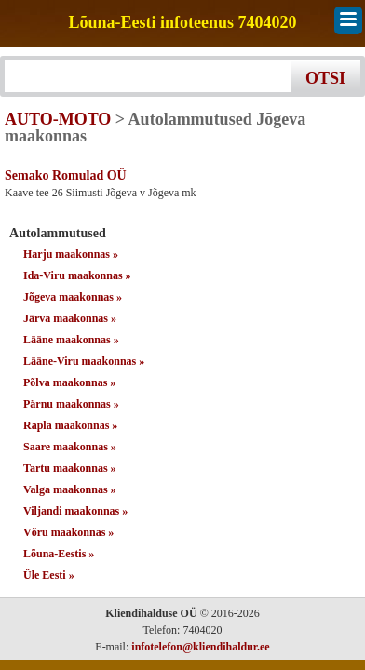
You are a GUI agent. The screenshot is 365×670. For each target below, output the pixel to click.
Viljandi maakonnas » (75, 510)
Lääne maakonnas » (71, 339)
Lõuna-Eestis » (58, 553)
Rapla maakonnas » (70, 425)
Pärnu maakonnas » (71, 403)
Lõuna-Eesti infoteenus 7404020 (182, 23)
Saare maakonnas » (69, 446)
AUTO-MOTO (58, 119)
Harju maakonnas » (70, 254)
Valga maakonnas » (69, 489)
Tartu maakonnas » (69, 468)
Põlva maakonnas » (69, 382)
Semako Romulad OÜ (66, 175)
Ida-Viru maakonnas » (77, 275)
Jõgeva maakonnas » (72, 296)
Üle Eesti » (48, 575)
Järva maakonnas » (69, 318)
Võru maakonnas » (68, 532)
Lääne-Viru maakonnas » (83, 361)
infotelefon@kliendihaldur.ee (200, 646)
